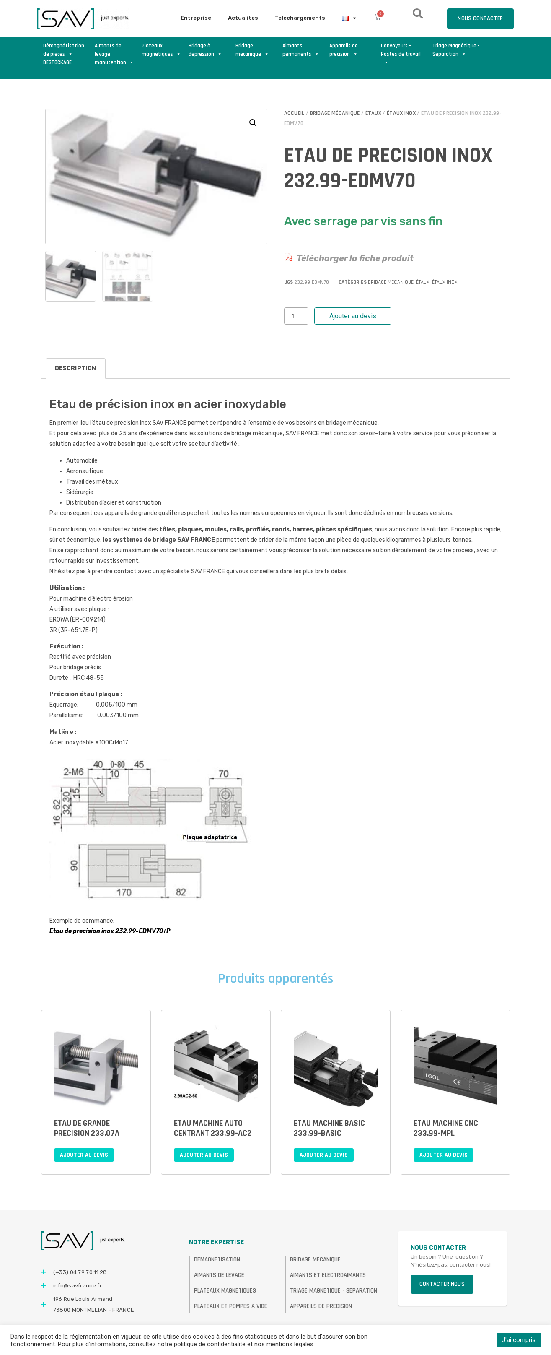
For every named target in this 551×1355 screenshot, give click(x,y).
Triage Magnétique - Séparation (456, 49)
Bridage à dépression (205, 49)
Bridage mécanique (252, 49)
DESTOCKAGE (57, 62)
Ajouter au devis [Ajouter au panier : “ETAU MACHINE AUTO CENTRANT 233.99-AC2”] (204, 1155)
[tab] (76, 368)
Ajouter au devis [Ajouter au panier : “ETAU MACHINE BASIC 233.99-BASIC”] (324, 1155)
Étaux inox (401, 113)
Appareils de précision (343, 49)
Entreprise (196, 18)
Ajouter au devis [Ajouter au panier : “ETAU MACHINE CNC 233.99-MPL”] (443, 1155)
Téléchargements (300, 18)
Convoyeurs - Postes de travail (401, 50)
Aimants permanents (300, 49)
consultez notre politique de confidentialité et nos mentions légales (221, 1344)
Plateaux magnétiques (161, 49)
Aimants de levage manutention (114, 50)
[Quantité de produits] (296, 316)
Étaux (373, 113)
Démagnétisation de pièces (63, 49)
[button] (253, 122)
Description (75, 368)
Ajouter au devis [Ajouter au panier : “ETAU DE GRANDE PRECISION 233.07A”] (84, 1155)
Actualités (243, 18)
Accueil (294, 113)
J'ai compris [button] (518, 1340)
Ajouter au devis (352, 316)
